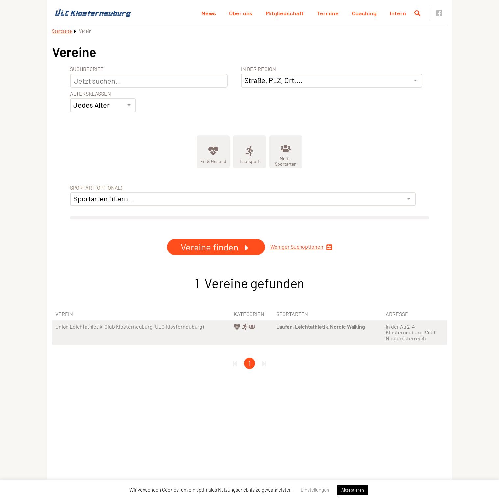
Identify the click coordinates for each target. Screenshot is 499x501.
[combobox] (103, 105)
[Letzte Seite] (264, 363)
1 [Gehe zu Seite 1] (250, 363)
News (208, 13)
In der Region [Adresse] (258, 69)
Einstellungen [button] (315, 490)
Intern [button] (398, 13)
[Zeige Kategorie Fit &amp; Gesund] (213, 151)
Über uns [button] (240, 13)
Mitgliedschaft (285, 13)
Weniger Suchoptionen (301, 247)
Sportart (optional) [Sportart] (96, 188)
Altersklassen (90, 94)
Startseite (62, 31)
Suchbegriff (86, 69)
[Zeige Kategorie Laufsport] (249, 151)
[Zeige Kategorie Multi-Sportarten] (285, 151)
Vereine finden (216, 246)
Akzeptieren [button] (352, 490)
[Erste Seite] (235, 363)
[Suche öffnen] (417, 13)
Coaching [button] (364, 13)
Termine (328, 13)
